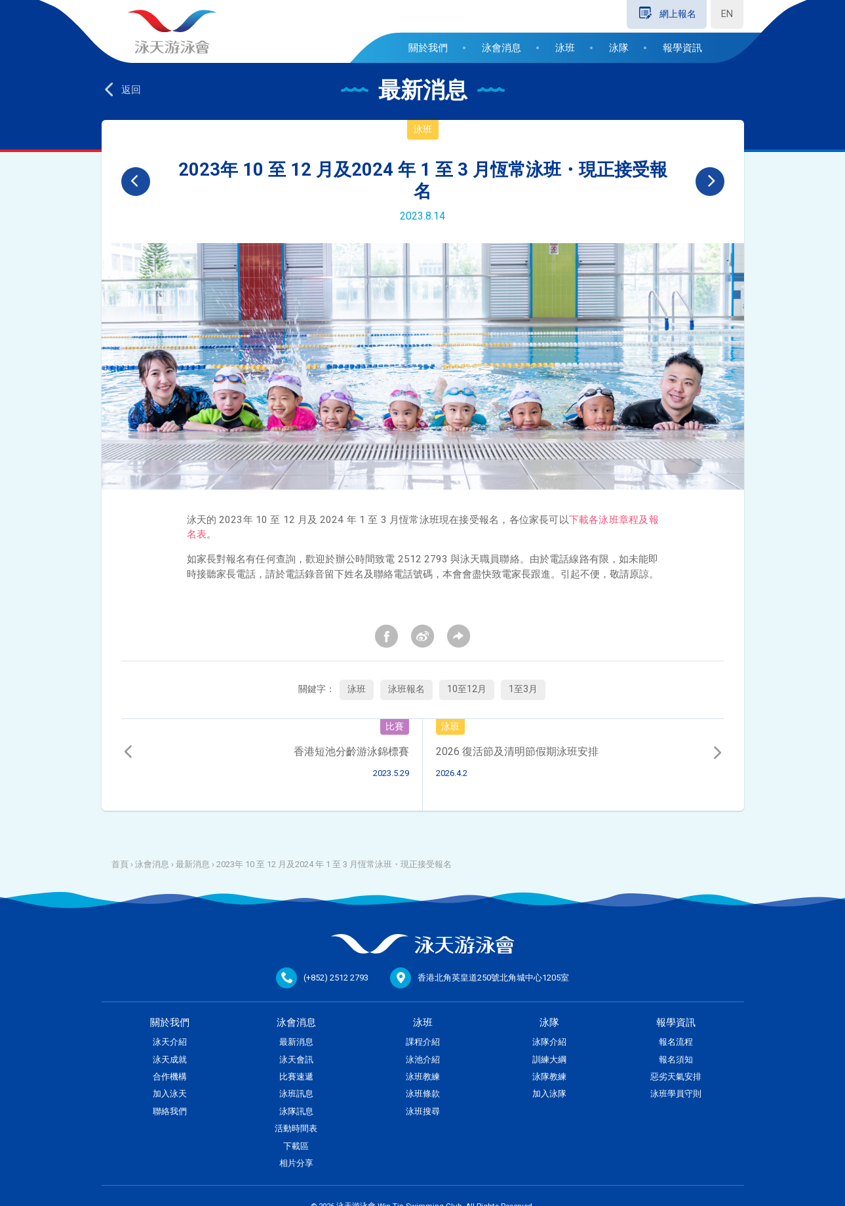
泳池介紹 (423, 1059)
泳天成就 (170, 1059)
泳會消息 (501, 48)
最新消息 (193, 864)
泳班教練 (423, 1076)
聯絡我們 (170, 1111)
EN (727, 14)
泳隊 (619, 48)
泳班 (565, 48)
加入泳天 (170, 1094)
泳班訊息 (296, 1094)
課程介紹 (423, 1042)
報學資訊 (682, 48)
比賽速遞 (296, 1076)
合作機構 (170, 1076)
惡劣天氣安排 (675, 1076)
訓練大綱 (549, 1059)
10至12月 (466, 689)
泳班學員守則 (675, 1094)
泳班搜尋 (423, 1111)
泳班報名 (406, 689)
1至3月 (523, 689)
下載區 (296, 1146)
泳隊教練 (549, 1076)
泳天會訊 (296, 1059)
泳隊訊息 (296, 1111)
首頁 (119, 864)
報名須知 (676, 1059)
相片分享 (296, 1163)
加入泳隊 (549, 1094)
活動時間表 (296, 1128)
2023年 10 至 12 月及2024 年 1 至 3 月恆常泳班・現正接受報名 (334, 864)
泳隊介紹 (549, 1042)
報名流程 (676, 1042)
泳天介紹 (170, 1042)
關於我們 (428, 48)
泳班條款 (423, 1094)
